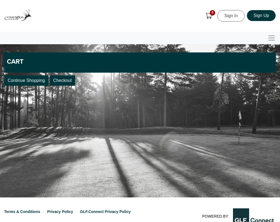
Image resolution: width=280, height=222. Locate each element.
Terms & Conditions (22, 211)
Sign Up (261, 15)
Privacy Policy (60, 211)
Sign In (231, 15)
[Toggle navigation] (271, 38)
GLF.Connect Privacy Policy (105, 211)
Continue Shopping (26, 80)
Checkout (62, 80)
